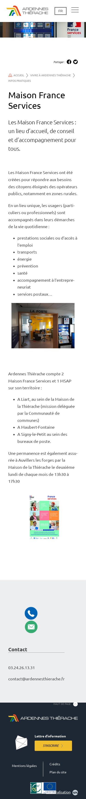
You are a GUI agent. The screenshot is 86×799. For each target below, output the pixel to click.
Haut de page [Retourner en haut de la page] (62, 704)
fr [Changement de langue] (60, 11)
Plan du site (58, 772)
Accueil (18, 75)
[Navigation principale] (74, 10)
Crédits (55, 764)
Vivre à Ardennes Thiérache (52, 75)
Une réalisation (62, 792)
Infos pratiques (19, 80)
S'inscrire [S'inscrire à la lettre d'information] (51, 745)
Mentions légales (24, 766)
